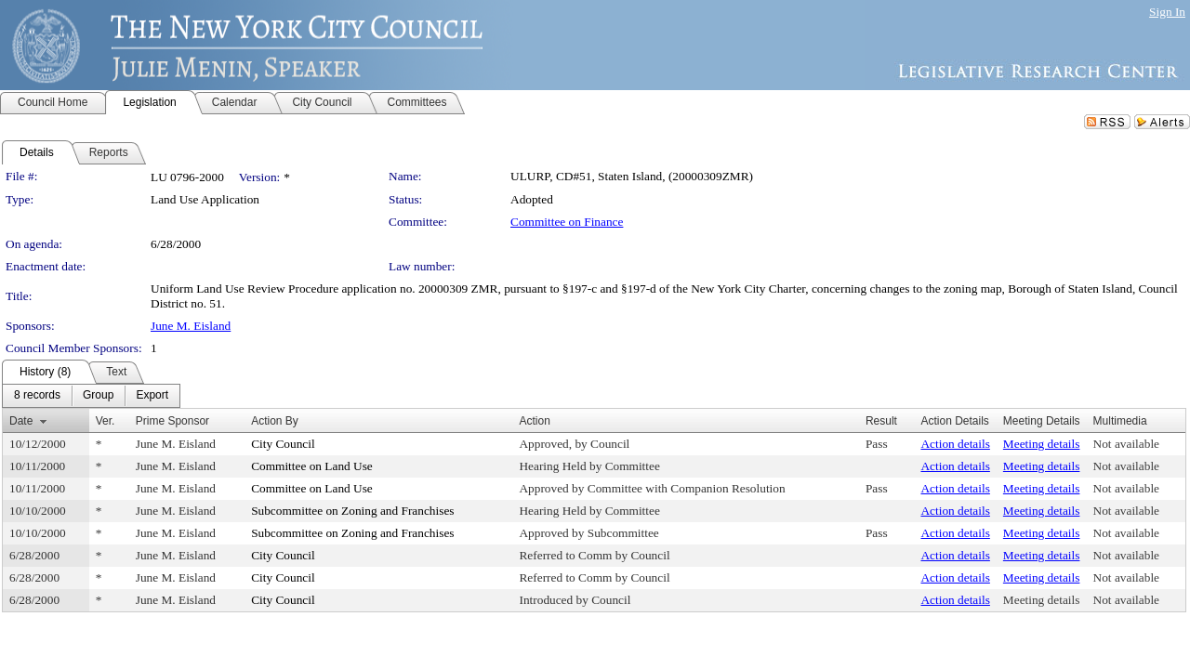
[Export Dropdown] (152, 396)
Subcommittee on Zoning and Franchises (352, 511)
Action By (274, 420)
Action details (954, 444)
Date (21, 420)
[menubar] (91, 396)
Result (881, 420)
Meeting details (1041, 444)
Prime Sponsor (172, 420)
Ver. (105, 420)
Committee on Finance (566, 222)
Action (534, 420)
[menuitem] (37, 396)
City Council (283, 444)
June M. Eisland (191, 326)
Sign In (1167, 12)
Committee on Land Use (312, 466)
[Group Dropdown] (98, 396)
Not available (1126, 444)
